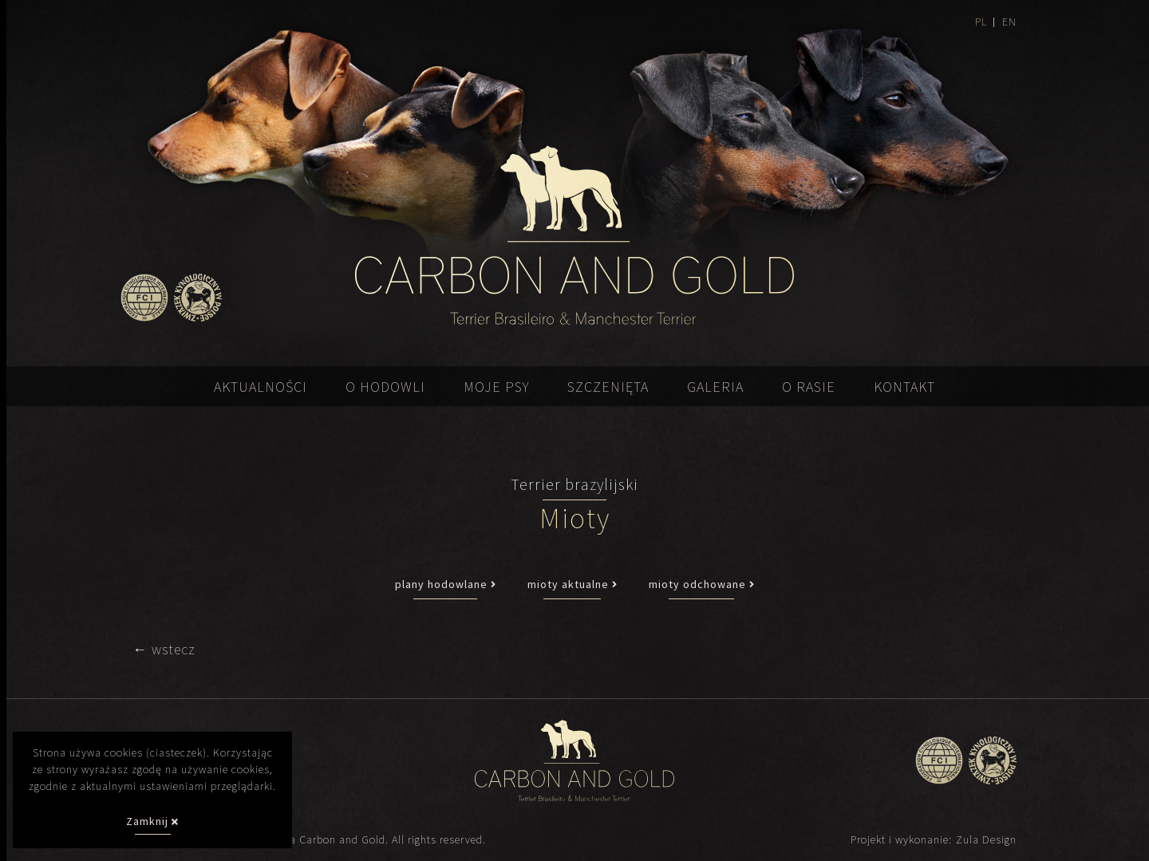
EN (1009, 21)
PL (981, 21)
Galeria (715, 386)
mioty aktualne (572, 584)
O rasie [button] (808, 386)
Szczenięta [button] (608, 386)
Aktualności (260, 386)
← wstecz (163, 649)
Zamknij (152, 821)
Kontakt (904, 386)
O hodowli (385, 386)
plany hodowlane (445, 584)
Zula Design (986, 839)
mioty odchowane (702, 584)
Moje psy (496, 386)
